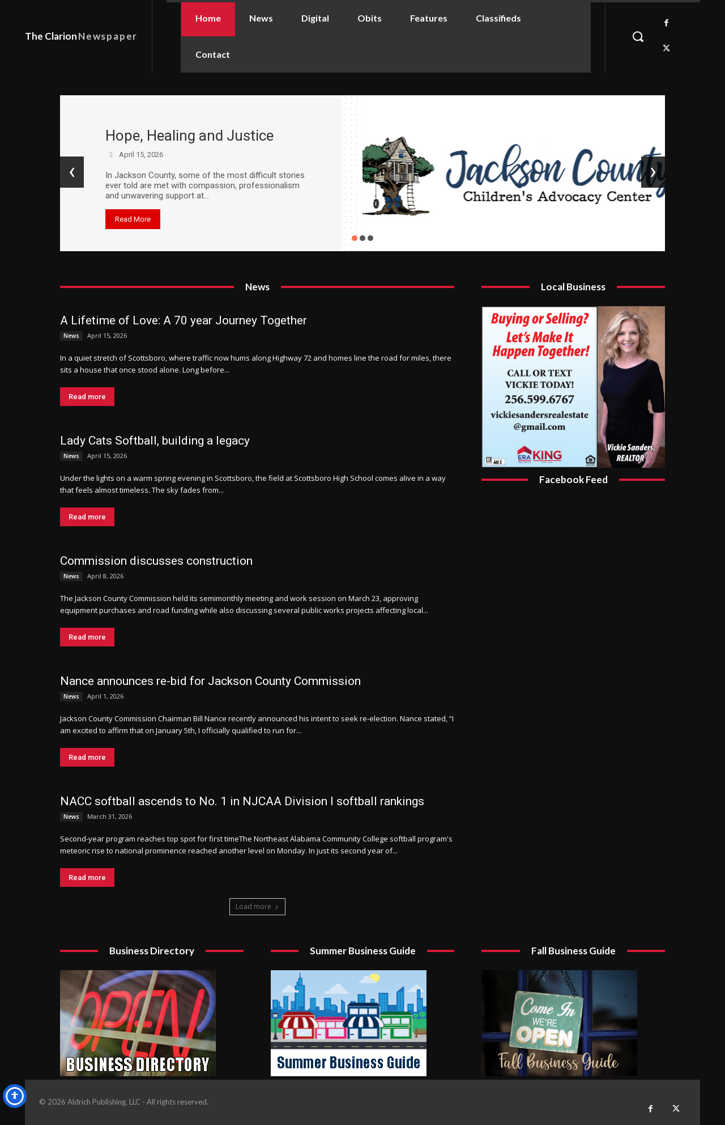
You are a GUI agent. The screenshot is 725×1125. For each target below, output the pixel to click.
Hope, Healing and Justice (189, 135)
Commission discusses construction (156, 561)
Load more (257, 906)
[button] (638, 36)
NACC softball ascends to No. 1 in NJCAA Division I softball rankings (242, 801)
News (71, 336)
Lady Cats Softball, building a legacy (155, 440)
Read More (133, 219)
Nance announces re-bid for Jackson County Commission (210, 681)
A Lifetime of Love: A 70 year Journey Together (183, 320)
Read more (87, 396)
